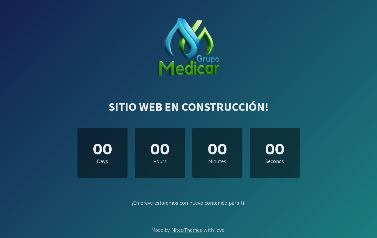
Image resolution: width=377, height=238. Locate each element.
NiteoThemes (186, 230)
